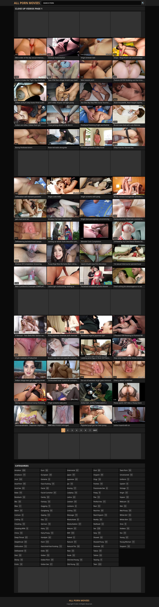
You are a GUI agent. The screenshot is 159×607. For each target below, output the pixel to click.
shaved (98, 537)
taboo (97, 550)
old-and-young (75, 559)
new (70, 550)
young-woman (127, 541)
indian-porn (47, 559)
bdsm (19, 510)
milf (71, 532)
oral (97, 470)
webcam (124, 501)
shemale (98, 546)
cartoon (19, 515)
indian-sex (47, 564)
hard (45, 541)
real (97, 506)
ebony (19, 559)
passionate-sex (100, 488)
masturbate (73, 519)
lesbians (72, 506)
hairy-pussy (47, 532)
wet (123, 506)
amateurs (20, 474)
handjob (46, 537)
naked (71, 537)
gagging (45, 506)
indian (45, 555)
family (45, 497)
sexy (97, 532)
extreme (45, 479)
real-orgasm (100, 515)
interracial (73, 470)
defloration (21, 546)
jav (70, 483)
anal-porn (20, 483)
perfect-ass (99, 501)
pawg (97, 492)
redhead (98, 524)
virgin (124, 492)
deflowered (20, 550)
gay (44, 519)
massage (72, 515)
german (46, 524)
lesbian (72, 501)
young (124, 537)
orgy (97, 479)
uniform (124, 479)
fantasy (46, 501)
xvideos (124, 528)
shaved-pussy (100, 541)
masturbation (74, 524)
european (46, 474)
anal (18, 479)
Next (95, 430)
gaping (45, 515)
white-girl (125, 515)
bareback (20, 497)
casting (19, 519)
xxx (123, 532)
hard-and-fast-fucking (51, 546)
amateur (20, 470)
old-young (73, 564)
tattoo (97, 555)
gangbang (47, 510)
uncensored (126, 474)
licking (71, 510)
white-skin (126, 519)
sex (97, 528)
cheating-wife (21, 528)
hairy (45, 528)
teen (97, 564)
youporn (125, 546)
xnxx (123, 524)
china (19, 532)
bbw (18, 506)
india (45, 550)
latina (71, 497)
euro (44, 470)
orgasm (98, 474)
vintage (124, 488)
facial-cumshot (48, 492)
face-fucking (48, 483)
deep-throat (21, 537)
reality (97, 519)
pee (96, 497)
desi (18, 555)
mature (71, 528)
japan (71, 474)
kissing (71, 488)
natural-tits (73, 546)
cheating (20, 524)
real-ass (98, 510)
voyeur (124, 497)
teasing (97, 559)
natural (72, 541)
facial (45, 488)
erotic (19, 564)
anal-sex (20, 488)
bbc (18, 501)
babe (18, 492)
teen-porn (125, 470)
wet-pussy (125, 510)
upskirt (124, 483)
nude (71, 555)
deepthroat (21, 541)
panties (98, 483)
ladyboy (72, 492)
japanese (72, 479)
